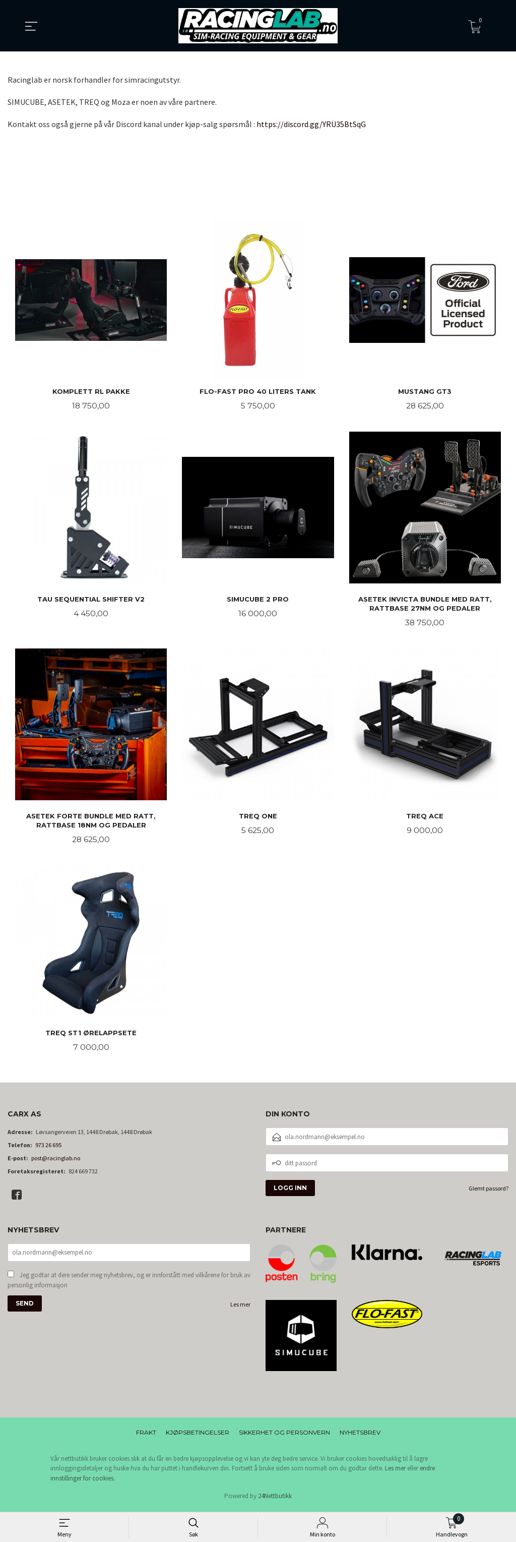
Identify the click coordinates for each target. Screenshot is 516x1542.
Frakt (146, 1435)
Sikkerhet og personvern (284, 1435)
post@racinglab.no (55, 1161)
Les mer (240, 1308)
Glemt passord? (488, 1191)
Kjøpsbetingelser (197, 1435)
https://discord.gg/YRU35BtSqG (311, 124)
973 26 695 (48, 1148)
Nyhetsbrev (360, 1435)
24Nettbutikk (275, 1499)
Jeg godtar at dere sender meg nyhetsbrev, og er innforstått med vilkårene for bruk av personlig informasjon (129, 1283)
